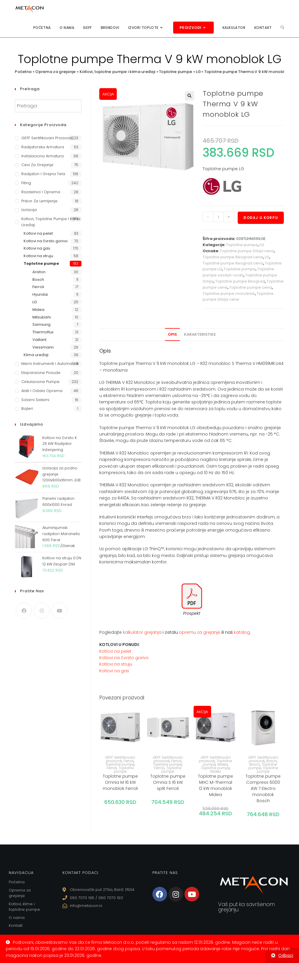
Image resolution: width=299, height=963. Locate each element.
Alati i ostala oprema (41, 390)
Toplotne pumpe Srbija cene (238, 296)
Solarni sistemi (35, 400)
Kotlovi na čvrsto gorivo (124, 658)
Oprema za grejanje (55, 71)
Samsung (41, 324)
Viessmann (43, 347)
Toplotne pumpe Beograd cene (233, 257)
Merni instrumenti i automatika (50, 363)
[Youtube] (59, 610)
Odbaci (285, 955)
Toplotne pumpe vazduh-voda (238, 272)
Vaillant (39, 339)
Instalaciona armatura (42, 156)
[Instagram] (42, 610)
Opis (172, 334)
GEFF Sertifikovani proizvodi (120, 759)
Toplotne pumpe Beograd (240, 281)
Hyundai (40, 294)
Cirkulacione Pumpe (40, 381)
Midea (222, 764)
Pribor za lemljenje (39, 201)
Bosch (271, 760)
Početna (23, 71)
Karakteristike (200, 334)
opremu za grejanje (200, 632)
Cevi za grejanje (37, 165)
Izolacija (29, 210)
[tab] (172, 334)
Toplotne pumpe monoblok (229, 293)
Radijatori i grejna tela (43, 174)
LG (198, 71)
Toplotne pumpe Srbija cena (247, 251)
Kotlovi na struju (115, 664)
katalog (242, 632)
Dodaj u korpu (261, 217)
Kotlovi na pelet (115, 651)
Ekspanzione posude (40, 372)
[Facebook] (24, 610)
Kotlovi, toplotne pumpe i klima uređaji (118, 71)
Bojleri (27, 408)
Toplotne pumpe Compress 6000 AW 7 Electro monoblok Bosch (263, 788)
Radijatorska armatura (42, 147)
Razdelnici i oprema (40, 192)
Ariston (39, 272)
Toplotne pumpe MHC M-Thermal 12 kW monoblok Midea (215, 785)
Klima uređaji (36, 355)
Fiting (26, 183)
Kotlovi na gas (114, 671)
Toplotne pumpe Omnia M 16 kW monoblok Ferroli (120, 782)
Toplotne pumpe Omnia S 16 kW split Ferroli (167, 782)
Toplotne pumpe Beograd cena (233, 263)
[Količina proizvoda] (218, 217)
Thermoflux (42, 332)
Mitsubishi (41, 317)
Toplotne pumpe (175, 71)
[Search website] (282, 27)
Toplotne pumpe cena (250, 287)
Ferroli (129, 760)
